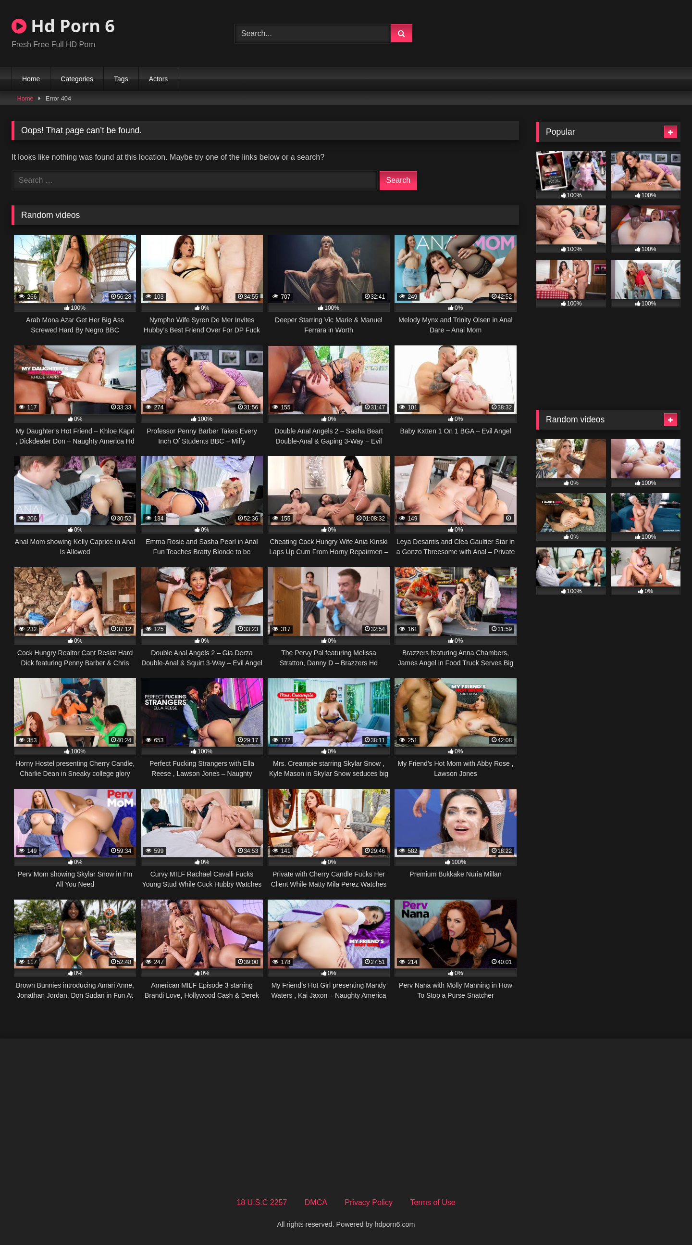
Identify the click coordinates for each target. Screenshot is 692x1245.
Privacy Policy (369, 1202)
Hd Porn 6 (63, 26)
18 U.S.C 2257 (261, 1202)
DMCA (316, 1202)
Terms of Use (432, 1202)
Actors (158, 79)
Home (31, 79)
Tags (121, 79)
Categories (77, 79)
